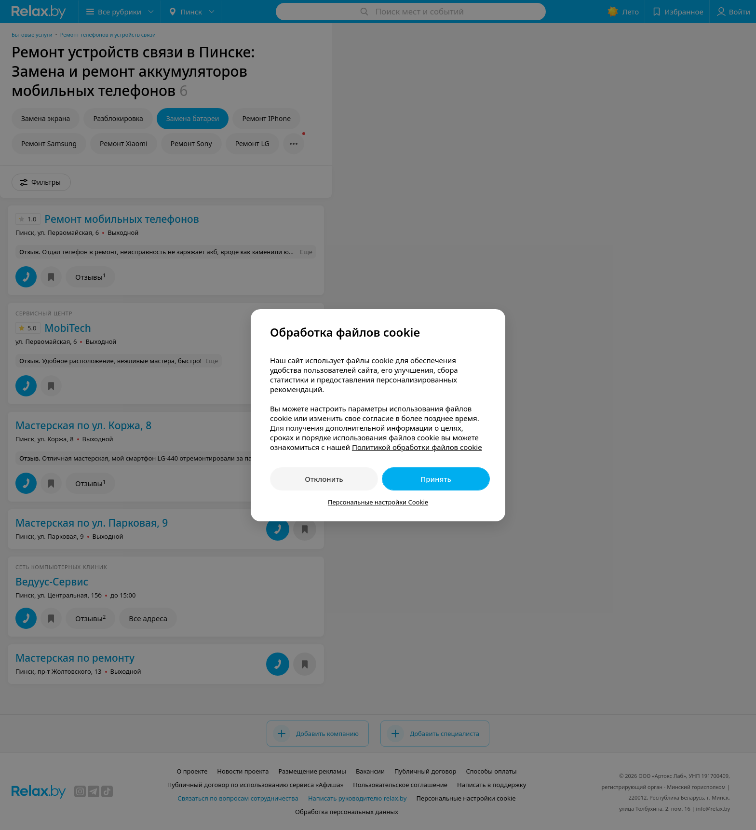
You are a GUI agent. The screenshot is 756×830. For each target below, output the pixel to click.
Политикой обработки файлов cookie (417, 447)
